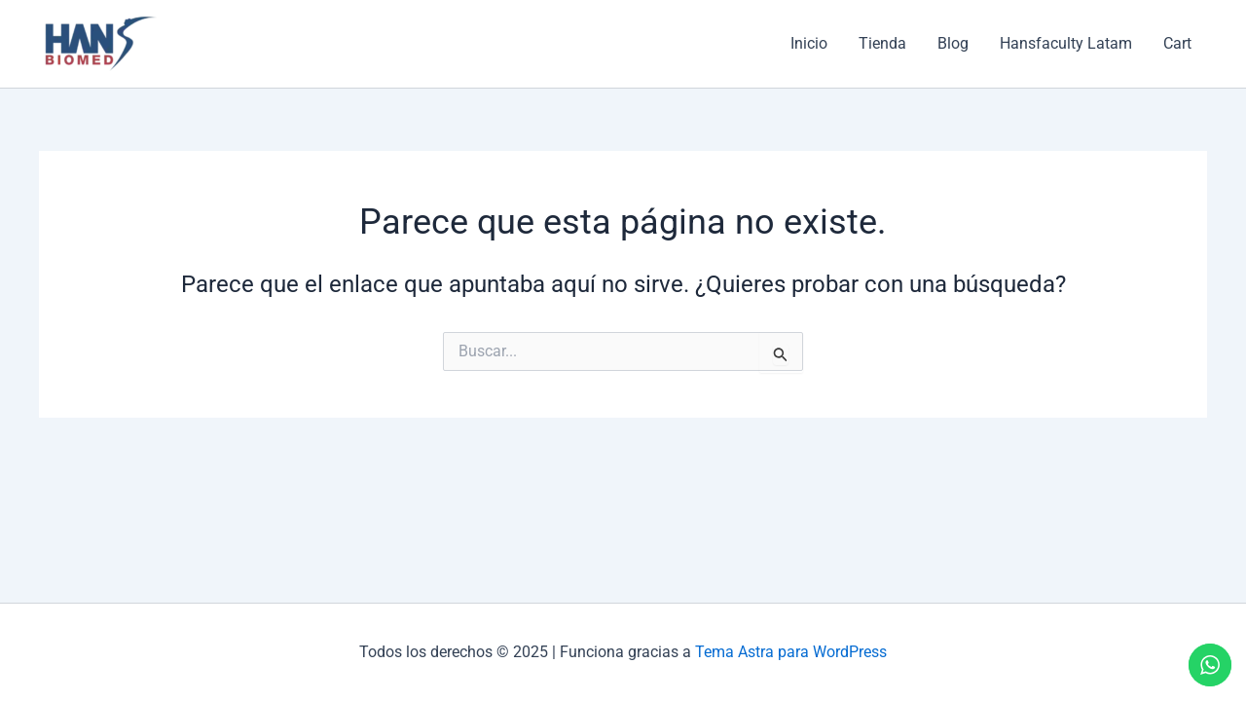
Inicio (808, 43)
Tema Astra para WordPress (791, 652)
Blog (953, 43)
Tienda (882, 43)
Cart (1177, 43)
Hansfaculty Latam (1066, 43)
